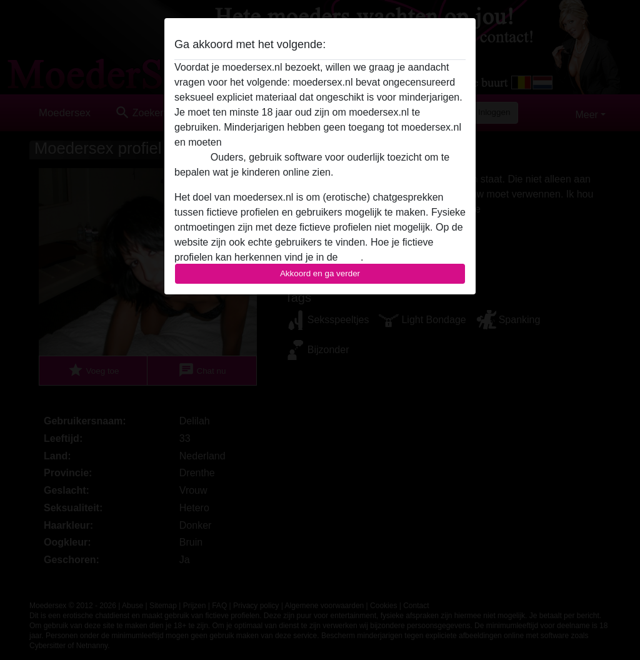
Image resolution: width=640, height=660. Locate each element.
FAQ (351, 257)
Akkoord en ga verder (320, 273)
